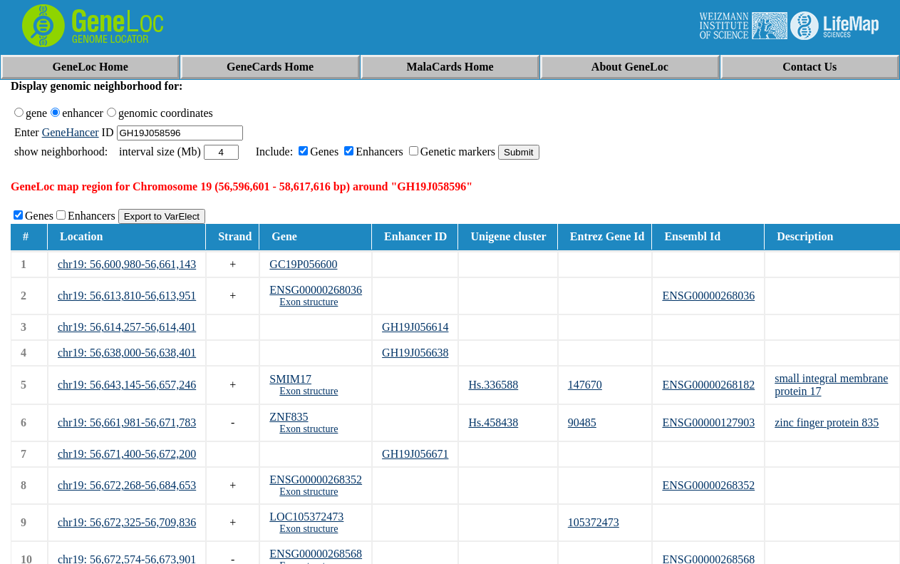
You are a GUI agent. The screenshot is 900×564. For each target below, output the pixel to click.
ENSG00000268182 (708, 385)
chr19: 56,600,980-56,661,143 (127, 264)
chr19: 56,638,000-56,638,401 (127, 353)
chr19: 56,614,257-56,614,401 (127, 327)
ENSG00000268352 (315, 479)
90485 (582, 422)
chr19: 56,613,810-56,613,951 (127, 295)
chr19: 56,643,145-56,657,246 (127, 385)
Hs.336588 (493, 385)
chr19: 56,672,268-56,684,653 (127, 485)
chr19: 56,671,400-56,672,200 (127, 454)
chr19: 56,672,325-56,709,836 (127, 522)
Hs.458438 (493, 422)
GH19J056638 (415, 353)
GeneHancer (70, 132)
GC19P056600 (303, 264)
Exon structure (308, 302)
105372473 (593, 522)
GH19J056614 (415, 327)
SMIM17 (290, 379)
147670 (585, 385)
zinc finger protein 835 (827, 422)
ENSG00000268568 (315, 554)
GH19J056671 (415, 454)
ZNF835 (288, 417)
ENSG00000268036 (315, 290)
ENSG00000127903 (708, 422)
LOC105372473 (306, 517)
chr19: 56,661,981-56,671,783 (127, 422)
